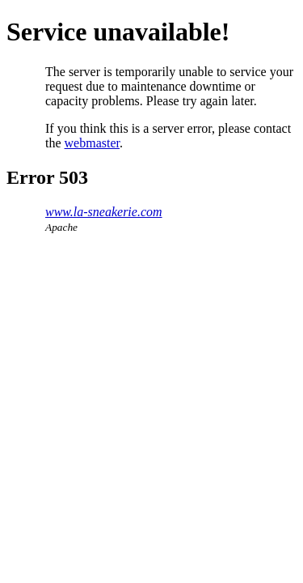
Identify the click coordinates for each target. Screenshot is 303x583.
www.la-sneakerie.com (103, 212)
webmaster (92, 143)
